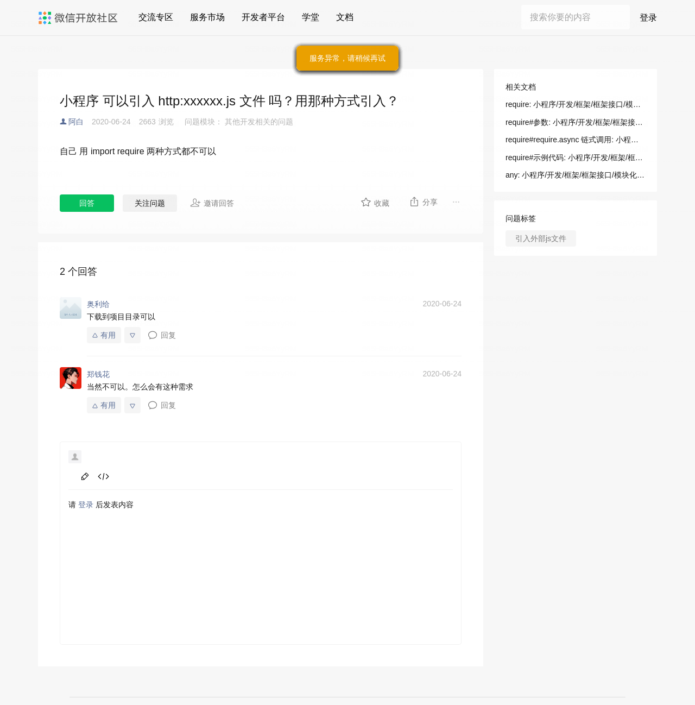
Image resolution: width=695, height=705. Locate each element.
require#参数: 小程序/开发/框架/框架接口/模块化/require (576, 122)
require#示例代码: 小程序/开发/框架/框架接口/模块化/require (576, 157)
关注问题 (150, 203)
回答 (86, 203)
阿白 (76, 121)
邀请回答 (212, 202)
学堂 (310, 17)
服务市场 (207, 17)
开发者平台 (263, 17)
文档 (344, 17)
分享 (423, 201)
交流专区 (155, 17)
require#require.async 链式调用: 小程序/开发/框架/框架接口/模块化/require (576, 139)
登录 (648, 17)
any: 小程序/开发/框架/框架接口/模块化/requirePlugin (576, 175)
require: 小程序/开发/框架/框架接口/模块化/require (576, 104)
